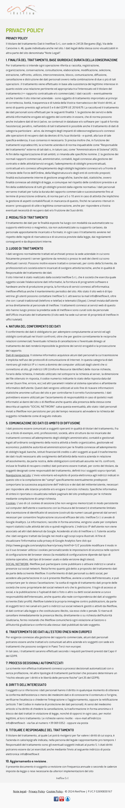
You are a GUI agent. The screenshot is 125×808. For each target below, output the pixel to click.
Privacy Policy (37, 791)
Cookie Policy (55, 791)
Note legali (19, 791)
